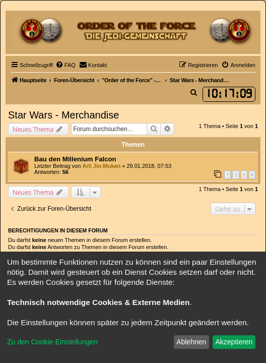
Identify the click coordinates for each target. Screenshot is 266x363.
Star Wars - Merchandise (63, 114)
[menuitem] (65, 65)
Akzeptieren (233, 342)
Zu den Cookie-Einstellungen (52, 342)
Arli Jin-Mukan (101, 166)
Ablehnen (191, 342)
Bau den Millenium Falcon (75, 159)
